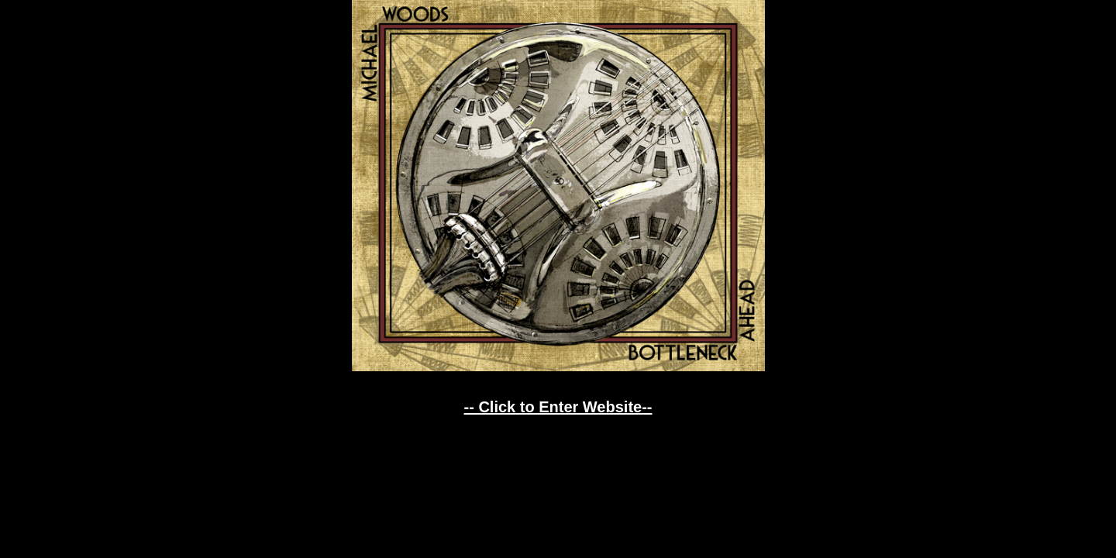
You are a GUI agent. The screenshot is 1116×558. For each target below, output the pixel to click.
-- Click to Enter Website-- (558, 406)
